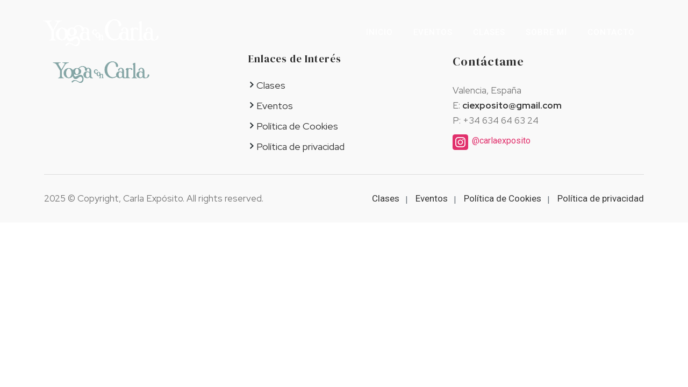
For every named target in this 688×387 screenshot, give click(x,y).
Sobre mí (546, 32)
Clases (489, 32)
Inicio (379, 32)
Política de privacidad (300, 146)
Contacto (611, 32)
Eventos (433, 32)
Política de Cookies (297, 126)
